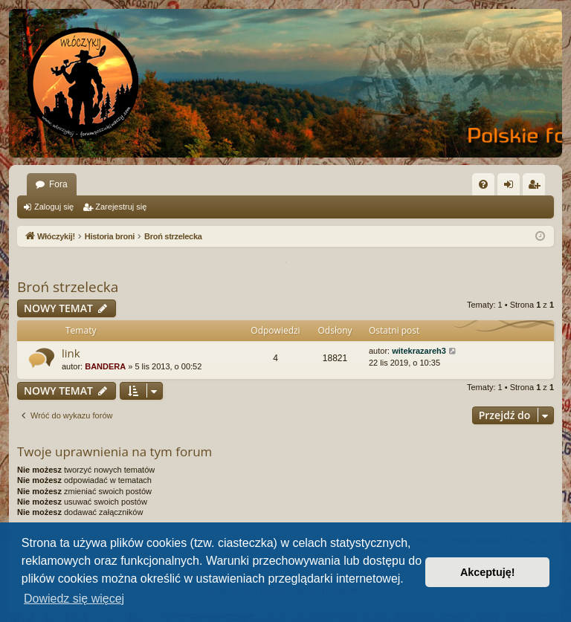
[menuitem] (483, 184)
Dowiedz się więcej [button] (74, 598)
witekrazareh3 (419, 350)
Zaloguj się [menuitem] (512, 187)
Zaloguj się (54, 206)
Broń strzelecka (67, 287)
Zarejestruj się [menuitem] (537, 187)
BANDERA (105, 366)
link (71, 353)
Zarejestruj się (120, 206)
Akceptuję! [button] (487, 572)
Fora (58, 184)
